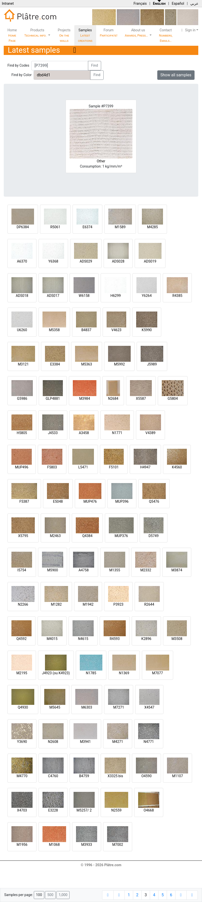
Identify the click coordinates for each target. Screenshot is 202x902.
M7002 (117, 845)
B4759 (84, 776)
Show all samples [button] (176, 75)
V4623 (116, 330)
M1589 (120, 227)
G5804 (172, 399)
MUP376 (121, 536)
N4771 (149, 742)
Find (94, 65)
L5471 (83, 467)
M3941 (85, 742)
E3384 (55, 364)
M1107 (177, 776)
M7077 (157, 673)
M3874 (176, 570)
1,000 (63, 895)
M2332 (145, 570)
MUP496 (21, 467)
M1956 (22, 845)
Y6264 (147, 296)
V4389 (150, 433)
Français (140, 3)
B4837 (86, 330)
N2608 (53, 742)
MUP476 (90, 501)
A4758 (84, 570)
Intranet (8, 3)
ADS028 (118, 261)
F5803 (52, 467)
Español (178, 3)
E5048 (58, 501)
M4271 (117, 742)
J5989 (152, 364)
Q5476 (154, 501)
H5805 (22, 433)
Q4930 (23, 707)
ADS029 (86, 261)
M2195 (21, 673)
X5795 (23, 536)
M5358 (54, 330)
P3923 (118, 604)
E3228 (53, 810)
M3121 (23, 364)
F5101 (114, 467)
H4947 (145, 467)
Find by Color (21, 75)
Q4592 (21, 639)
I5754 (21, 570)
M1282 (56, 604)
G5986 (22, 399)
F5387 (24, 501)
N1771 (117, 433)
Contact (165, 35)
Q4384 (87, 536)
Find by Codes (18, 65)
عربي (194, 3)
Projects (64, 35)
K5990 (147, 330)
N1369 (124, 673)
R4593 (115, 639)
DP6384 (23, 227)
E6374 (87, 227)
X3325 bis (115, 776)
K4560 (177, 467)
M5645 (54, 707)
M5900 (52, 570)
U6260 (22, 330)
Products (35, 32)
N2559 (116, 810)
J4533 (53, 433)
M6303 (86, 707)
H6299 (115, 296)
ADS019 (150, 261)
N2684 (113, 399)
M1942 (88, 604)
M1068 (54, 845)
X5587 (141, 399)
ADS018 (22, 296)
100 (39, 895)
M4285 (152, 227)
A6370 (22, 261)
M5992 (119, 364)
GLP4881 (53, 399)
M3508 (176, 639)
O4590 (146, 776)
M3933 (86, 845)
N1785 (91, 673)
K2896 (146, 639)
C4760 (53, 776)
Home (12, 35)
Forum (109, 32)
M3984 (84, 399)
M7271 (118, 707)
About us (137, 32)
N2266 (23, 604)
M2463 (55, 536)
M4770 (22, 776)
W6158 (84, 296)
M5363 (86, 364)
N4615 (83, 639)
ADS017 (53, 296)
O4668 (149, 810)
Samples (85, 35)
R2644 (149, 604)
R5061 (55, 227)
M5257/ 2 (84, 810)
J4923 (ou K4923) (56, 673)
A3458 (84, 433)
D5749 (154, 536)
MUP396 (122, 501)
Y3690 (22, 742)
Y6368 (53, 261)
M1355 (114, 570)
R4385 (177, 296)
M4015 (52, 639)
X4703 (22, 810)
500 (50, 895)
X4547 (149, 707)
